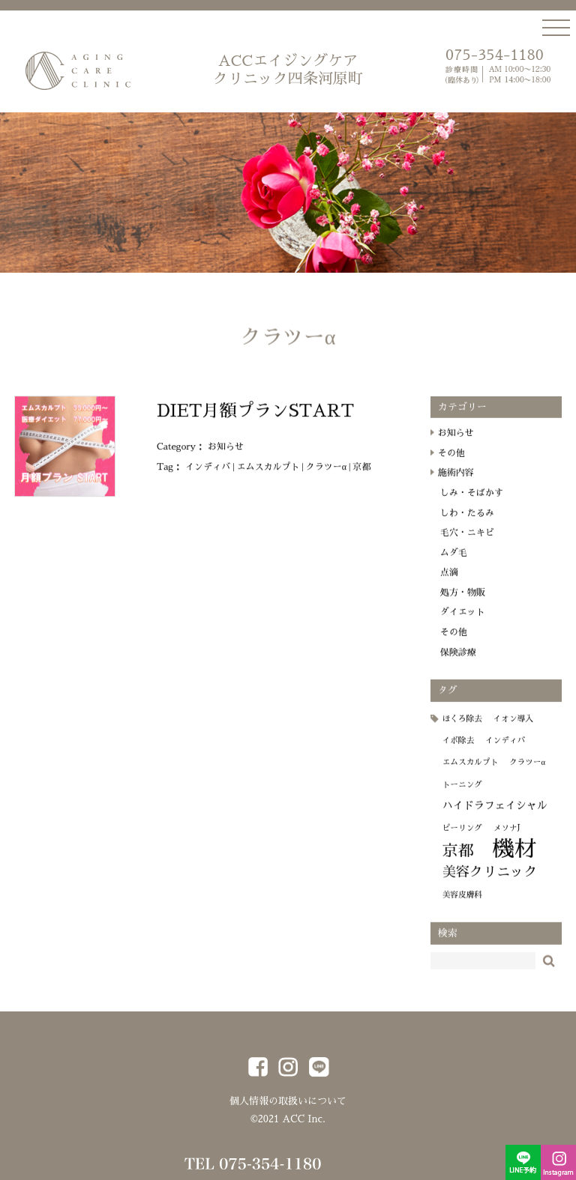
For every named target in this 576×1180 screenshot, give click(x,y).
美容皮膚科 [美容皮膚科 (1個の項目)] (462, 905)
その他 (451, 463)
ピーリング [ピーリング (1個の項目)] (462, 837)
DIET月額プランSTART (255, 420)
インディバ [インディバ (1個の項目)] (505, 750)
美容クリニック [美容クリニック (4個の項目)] (490, 882)
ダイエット (462, 621)
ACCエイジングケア (288, 70)
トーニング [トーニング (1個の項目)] (462, 794)
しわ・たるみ (467, 522)
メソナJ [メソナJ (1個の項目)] (507, 837)
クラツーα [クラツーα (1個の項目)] (527, 772)
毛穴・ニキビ (467, 542)
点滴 (449, 582)
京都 (361, 475)
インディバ (207, 475)
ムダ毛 (453, 562)
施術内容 (456, 482)
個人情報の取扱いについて (288, 1101)
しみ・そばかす (471, 502)
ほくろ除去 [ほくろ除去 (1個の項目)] (462, 728)
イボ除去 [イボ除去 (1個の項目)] (458, 750)
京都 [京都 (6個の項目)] (458, 860)
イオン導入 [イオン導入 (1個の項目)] (513, 728)
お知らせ (226, 456)
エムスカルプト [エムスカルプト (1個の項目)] (470, 772)
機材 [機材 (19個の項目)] (514, 859)
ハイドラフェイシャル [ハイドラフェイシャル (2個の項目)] (495, 815)
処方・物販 (462, 602)
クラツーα (326, 475)
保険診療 (458, 661)
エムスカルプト (267, 475)
